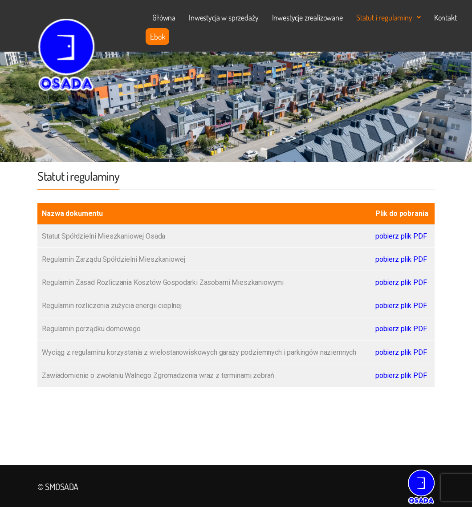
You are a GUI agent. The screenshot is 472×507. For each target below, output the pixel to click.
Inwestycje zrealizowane (307, 17)
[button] (388, 17)
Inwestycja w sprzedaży (223, 17)
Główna (163, 17)
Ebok (157, 36)
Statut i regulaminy (388, 17)
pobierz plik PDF (401, 236)
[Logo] (66, 55)
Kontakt (445, 17)
